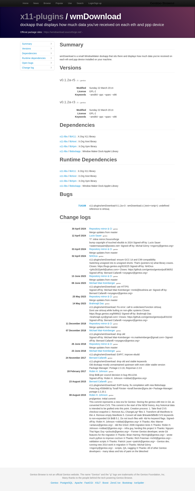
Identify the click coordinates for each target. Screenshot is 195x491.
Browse (47, 3)
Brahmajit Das (96, 303)
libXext (73, 141)
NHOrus (93, 256)
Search (80, 3)
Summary (37, 43)
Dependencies (37, 53)
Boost (106, 482)
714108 (82, 205)
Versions (37, 48)
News (36, 3)
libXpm (73, 146)
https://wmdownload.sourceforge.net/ (63, 32)
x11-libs (64, 136)
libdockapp (75, 151)
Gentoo (54, 482)
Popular (59, 3)
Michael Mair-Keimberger (102, 283)
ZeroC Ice (115, 482)
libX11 (73, 136)
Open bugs (37, 62)
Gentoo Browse (162, 3)
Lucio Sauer (95, 235)
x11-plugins (42, 16)
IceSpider (139, 482)
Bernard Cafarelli (98, 357)
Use (70, 3)
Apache (78, 482)
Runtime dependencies (37, 58)
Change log (37, 67)
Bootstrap (127, 482)
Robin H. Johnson (98, 371)
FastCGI (89, 482)
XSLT (98, 482)
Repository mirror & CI (100, 228)
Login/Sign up (95, 3)
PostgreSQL (66, 482)
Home (25, 3)
